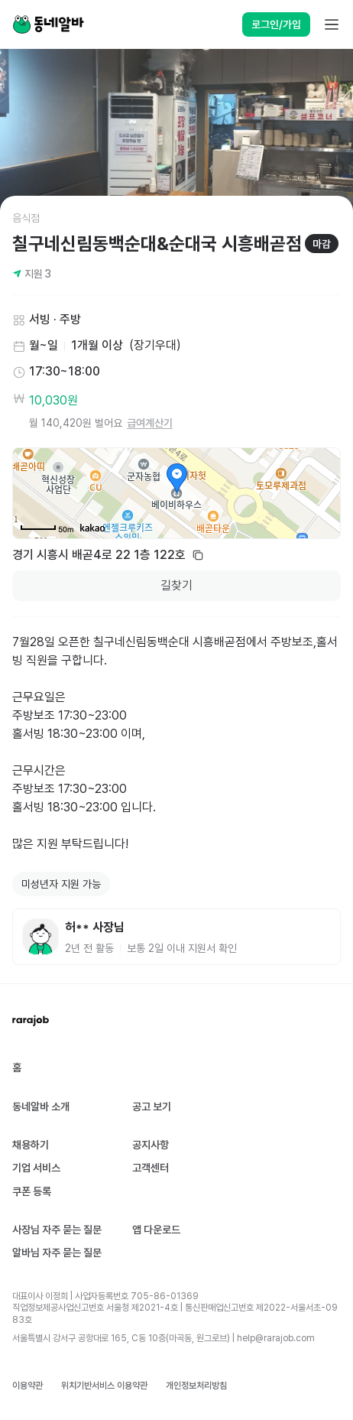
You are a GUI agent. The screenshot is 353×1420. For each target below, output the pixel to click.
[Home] (48, 24)
